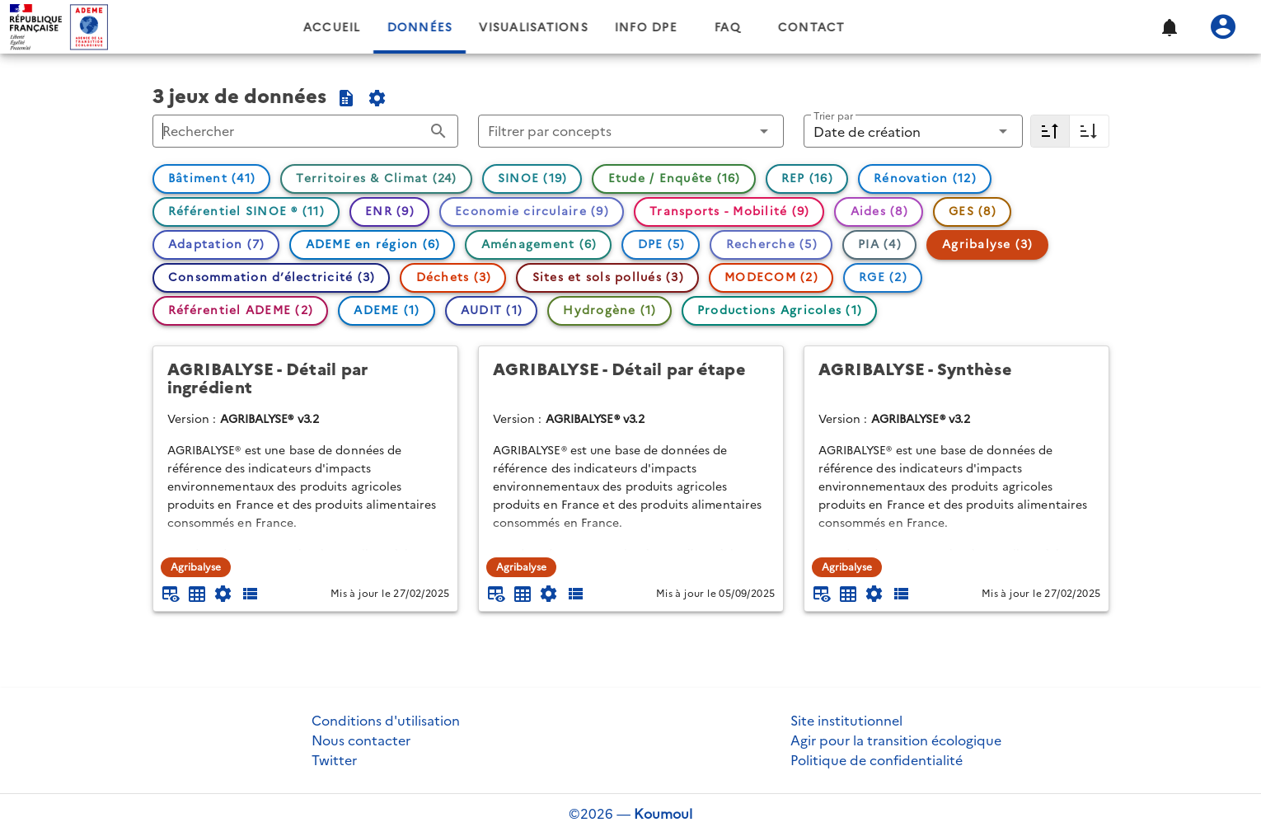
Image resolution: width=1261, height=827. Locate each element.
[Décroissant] (1050, 131)
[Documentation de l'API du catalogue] (377, 98)
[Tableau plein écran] (197, 593)
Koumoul (663, 814)
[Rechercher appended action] (438, 131)
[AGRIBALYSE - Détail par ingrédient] (305, 379)
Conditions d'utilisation (386, 721)
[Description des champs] (250, 593)
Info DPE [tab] (702, 27)
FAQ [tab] (784, 27)
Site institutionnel (846, 721)
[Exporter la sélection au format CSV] (346, 98)
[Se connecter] (1223, 27)
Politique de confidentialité (876, 760)
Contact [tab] (868, 27)
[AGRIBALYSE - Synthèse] (956, 379)
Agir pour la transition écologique (895, 740)
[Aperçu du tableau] (170, 593)
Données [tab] (476, 27)
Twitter (334, 760)
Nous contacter (361, 740)
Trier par (833, 116)
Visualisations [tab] (590, 27)
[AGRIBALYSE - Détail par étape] (631, 379)
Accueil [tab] (388, 27)
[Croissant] (1089, 131)
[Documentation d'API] (223, 593)
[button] (1168, 27)
